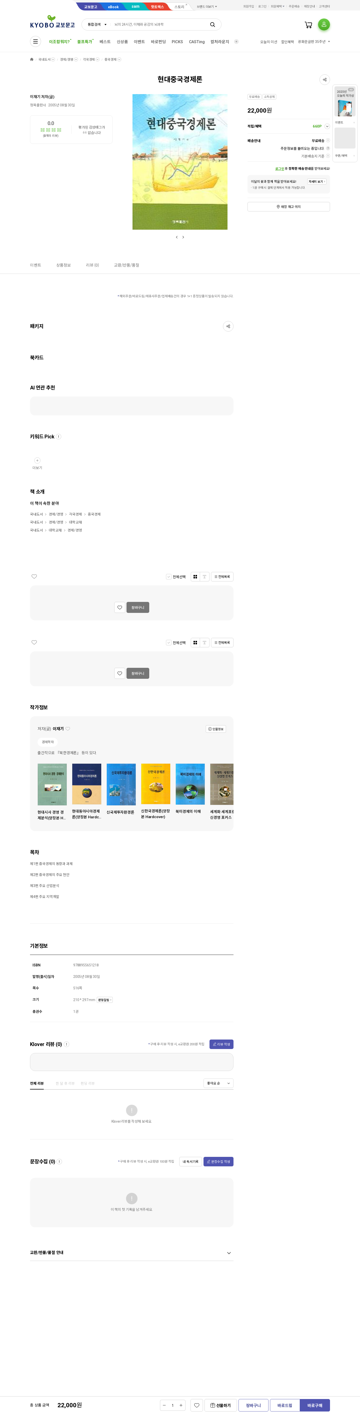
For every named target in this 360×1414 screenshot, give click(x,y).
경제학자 (48, 742)
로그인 (262, 6)
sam (136, 6)
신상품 (122, 41)
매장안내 (309, 6)
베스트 (105, 41)
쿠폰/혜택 (341, 156)
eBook (113, 7)
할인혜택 (287, 42)
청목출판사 (38, 105)
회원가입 (248, 6)
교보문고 (90, 7)
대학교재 (75, 522)
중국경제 (110, 59)
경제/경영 (66, 59)
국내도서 (44, 59)
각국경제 (89, 59)
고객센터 (324, 6)
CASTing (197, 41)
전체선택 (179, 577)
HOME (32, 59)
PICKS (177, 41)
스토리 (179, 7)
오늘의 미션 (268, 42)
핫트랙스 (157, 7)
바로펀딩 (158, 41)
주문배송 (294, 6)
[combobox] (96, 24)
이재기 (35, 97)
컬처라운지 (219, 41)
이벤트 (139, 41)
